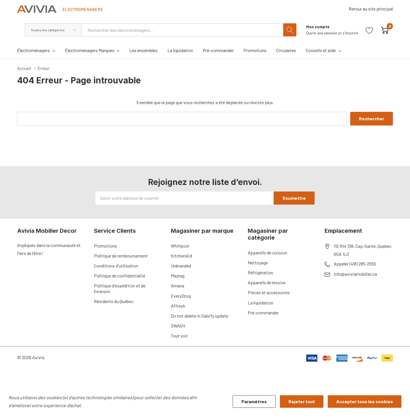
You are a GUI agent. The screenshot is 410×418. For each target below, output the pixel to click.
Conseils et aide (321, 50)
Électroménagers (33, 50)
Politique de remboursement (121, 255)
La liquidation (260, 302)
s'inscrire (350, 32)
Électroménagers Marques (89, 50)
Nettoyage (258, 262)
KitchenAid (181, 255)
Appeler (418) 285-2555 (355, 263)
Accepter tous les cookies (364, 401)
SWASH (178, 325)
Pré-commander (263, 312)
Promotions (105, 245)
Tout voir (179, 335)
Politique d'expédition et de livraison (119, 288)
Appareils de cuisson (267, 252)
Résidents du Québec (114, 301)
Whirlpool (180, 245)
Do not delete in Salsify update (199, 315)
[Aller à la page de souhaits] (369, 30)
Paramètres (254, 401)
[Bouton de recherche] (289, 29)
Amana (177, 285)
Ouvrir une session (322, 32)
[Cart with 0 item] (385, 30)
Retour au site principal (371, 8)
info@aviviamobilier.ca (355, 274)
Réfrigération (260, 272)
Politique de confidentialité (119, 275)
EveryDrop (181, 295)
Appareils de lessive (267, 282)
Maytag (177, 275)
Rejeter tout (301, 401)
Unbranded (181, 265)
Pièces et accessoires (269, 292)
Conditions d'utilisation (116, 265)
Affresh (178, 305)
